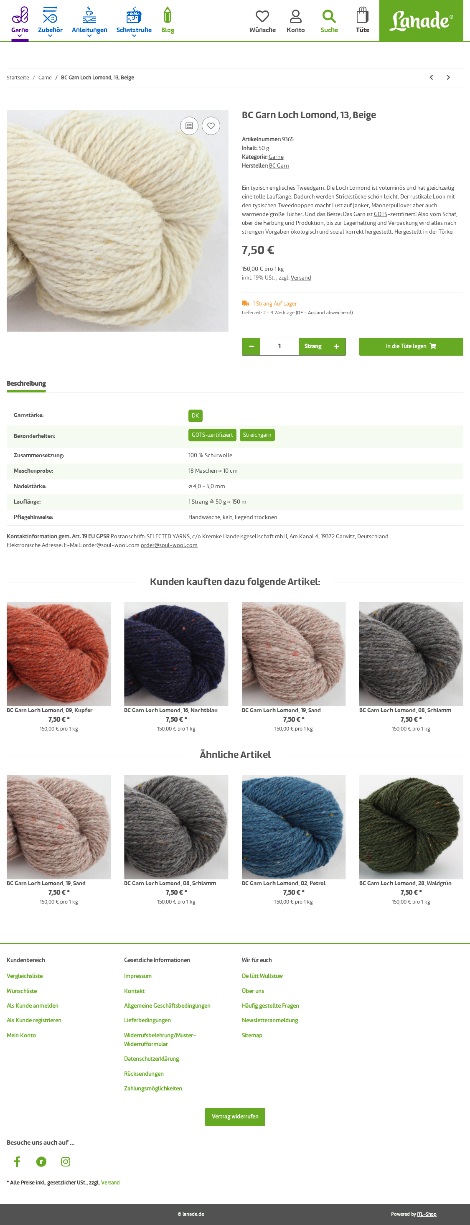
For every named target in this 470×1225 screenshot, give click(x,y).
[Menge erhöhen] (336, 346)
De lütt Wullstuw (262, 976)
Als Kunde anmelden (32, 1006)
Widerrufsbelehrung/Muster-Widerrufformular (160, 1040)
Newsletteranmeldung (270, 1021)
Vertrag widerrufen (235, 1117)
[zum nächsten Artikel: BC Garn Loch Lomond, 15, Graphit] (448, 78)
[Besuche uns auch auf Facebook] (17, 1163)
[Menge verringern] (251, 346)
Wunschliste (22, 991)
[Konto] (296, 21)
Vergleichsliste (25, 976)
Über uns (253, 991)
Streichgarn (257, 435)
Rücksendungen (144, 1074)
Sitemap (252, 1036)
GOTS (380, 214)
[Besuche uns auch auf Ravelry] (41, 1163)
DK (195, 416)
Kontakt (134, 991)
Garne (276, 157)
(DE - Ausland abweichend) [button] (324, 313)
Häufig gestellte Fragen (270, 1006)
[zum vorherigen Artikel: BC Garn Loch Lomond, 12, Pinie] (431, 78)
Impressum (138, 976)
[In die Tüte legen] (13, 105)
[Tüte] (363, 21)
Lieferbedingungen (147, 1021)
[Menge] (279, 346)
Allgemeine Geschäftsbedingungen (167, 1006)
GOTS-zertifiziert (212, 435)
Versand (301, 278)
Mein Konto (21, 1036)
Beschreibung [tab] (26, 384)
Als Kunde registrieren (34, 1021)
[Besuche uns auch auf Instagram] (65, 1163)
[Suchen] (329, 21)
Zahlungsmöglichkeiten (153, 1089)
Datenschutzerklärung (151, 1059)
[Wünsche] (262, 21)
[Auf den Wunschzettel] (211, 126)
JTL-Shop (427, 1214)
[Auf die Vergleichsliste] (189, 126)
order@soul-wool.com (169, 545)
